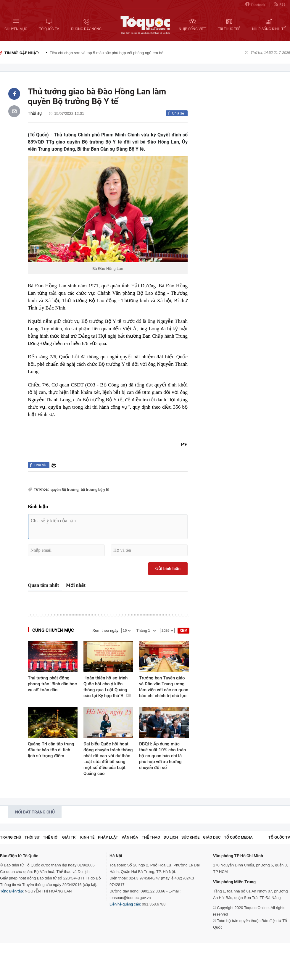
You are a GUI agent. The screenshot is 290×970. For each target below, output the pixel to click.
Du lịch (171, 837)
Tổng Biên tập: (12, 891)
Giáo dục (211, 837)
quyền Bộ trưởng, (65, 489)
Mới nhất (76, 585)
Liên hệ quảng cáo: (125, 904)
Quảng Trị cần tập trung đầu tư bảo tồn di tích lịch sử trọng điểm (51, 749)
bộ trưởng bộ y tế (95, 489)
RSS (280, 4)
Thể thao (151, 837)
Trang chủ (10, 837)
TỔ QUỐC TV (279, 837)
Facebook (255, 4)
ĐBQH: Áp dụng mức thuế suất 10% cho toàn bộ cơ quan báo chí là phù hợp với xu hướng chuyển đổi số (162, 755)
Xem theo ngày (105, 630)
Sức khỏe (190, 837)
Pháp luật (108, 837)
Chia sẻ (178, 113)
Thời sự (35, 113)
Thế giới (51, 837)
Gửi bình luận (168, 568)
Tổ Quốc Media (238, 837)
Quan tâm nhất (43, 585)
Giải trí (69, 837)
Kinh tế (87, 837)
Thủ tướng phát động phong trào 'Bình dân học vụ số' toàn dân (52, 683)
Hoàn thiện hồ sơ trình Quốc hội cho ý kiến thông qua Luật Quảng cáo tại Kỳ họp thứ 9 (107, 686)
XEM (183, 631)
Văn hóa (130, 837)
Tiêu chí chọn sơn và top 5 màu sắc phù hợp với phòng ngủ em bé (106, 53)
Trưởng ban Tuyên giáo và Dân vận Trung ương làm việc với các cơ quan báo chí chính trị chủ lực (163, 686)
